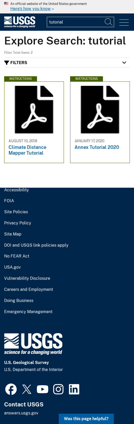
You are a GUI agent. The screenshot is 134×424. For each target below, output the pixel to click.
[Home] (19, 26)
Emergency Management (28, 311)
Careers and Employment (28, 289)
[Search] (109, 22)
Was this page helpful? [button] (86, 418)
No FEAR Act (16, 256)
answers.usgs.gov (21, 413)
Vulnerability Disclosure (27, 278)
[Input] (80, 22)
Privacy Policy (17, 223)
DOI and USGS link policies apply (36, 245)
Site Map (12, 234)
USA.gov (12, 267)
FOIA (9, 201)
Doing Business (18, 300)
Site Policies (16, 212)
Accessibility (16, 190)
